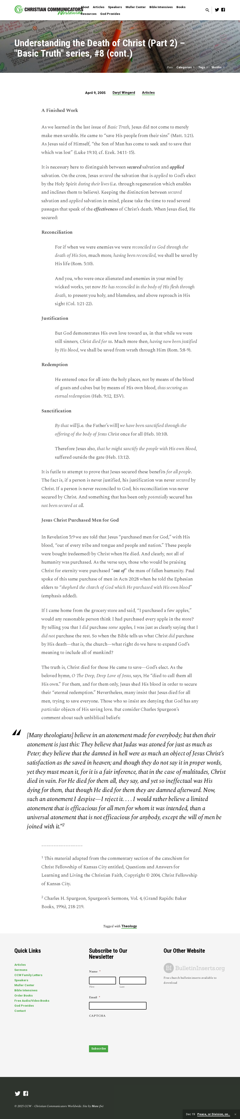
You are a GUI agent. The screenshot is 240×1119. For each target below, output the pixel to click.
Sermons (20, 970)
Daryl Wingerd (124, 93)
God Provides (110, 14)
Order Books (23, 995)
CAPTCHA (97, 1016)
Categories (186, 67)
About (85, 7)
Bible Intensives (161, 7)
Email (94, 998)
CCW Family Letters (28, 975)
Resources (89, 14)
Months (218, 67)
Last (122, 987)
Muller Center (136, 7)
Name (94, 972)
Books (181, 7)
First (91, 987)
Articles (98, 7)
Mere (95, 1104)
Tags (203, 67)
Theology (129, 926)
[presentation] (123, 1029)
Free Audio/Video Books (31, 1000)
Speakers (115, 7)
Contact (20, 1010)
